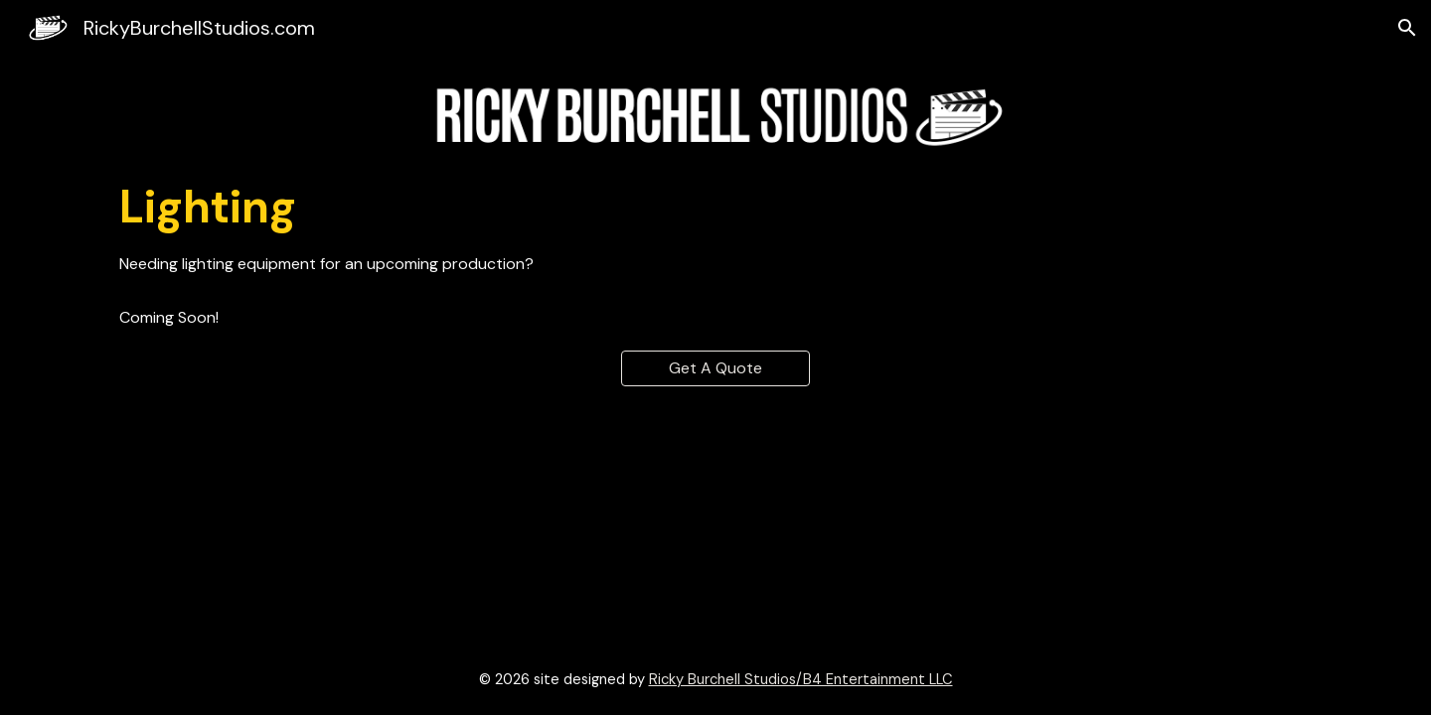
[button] (1407, 28)
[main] (716, 207)
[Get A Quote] (715, 368)
